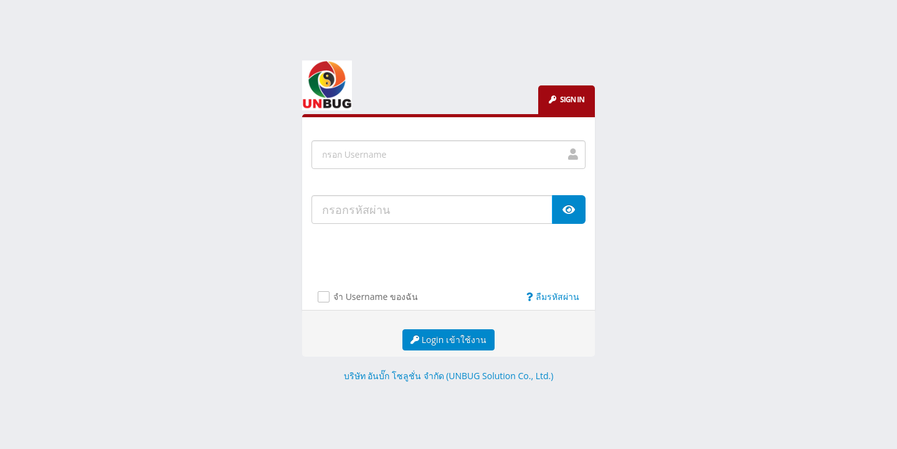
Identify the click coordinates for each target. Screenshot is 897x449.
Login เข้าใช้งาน (448, 339)
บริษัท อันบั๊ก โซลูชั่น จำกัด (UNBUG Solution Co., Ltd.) (449, 376)
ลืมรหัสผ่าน (552, 296)
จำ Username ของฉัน (375, 297)
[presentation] (412, 260)
